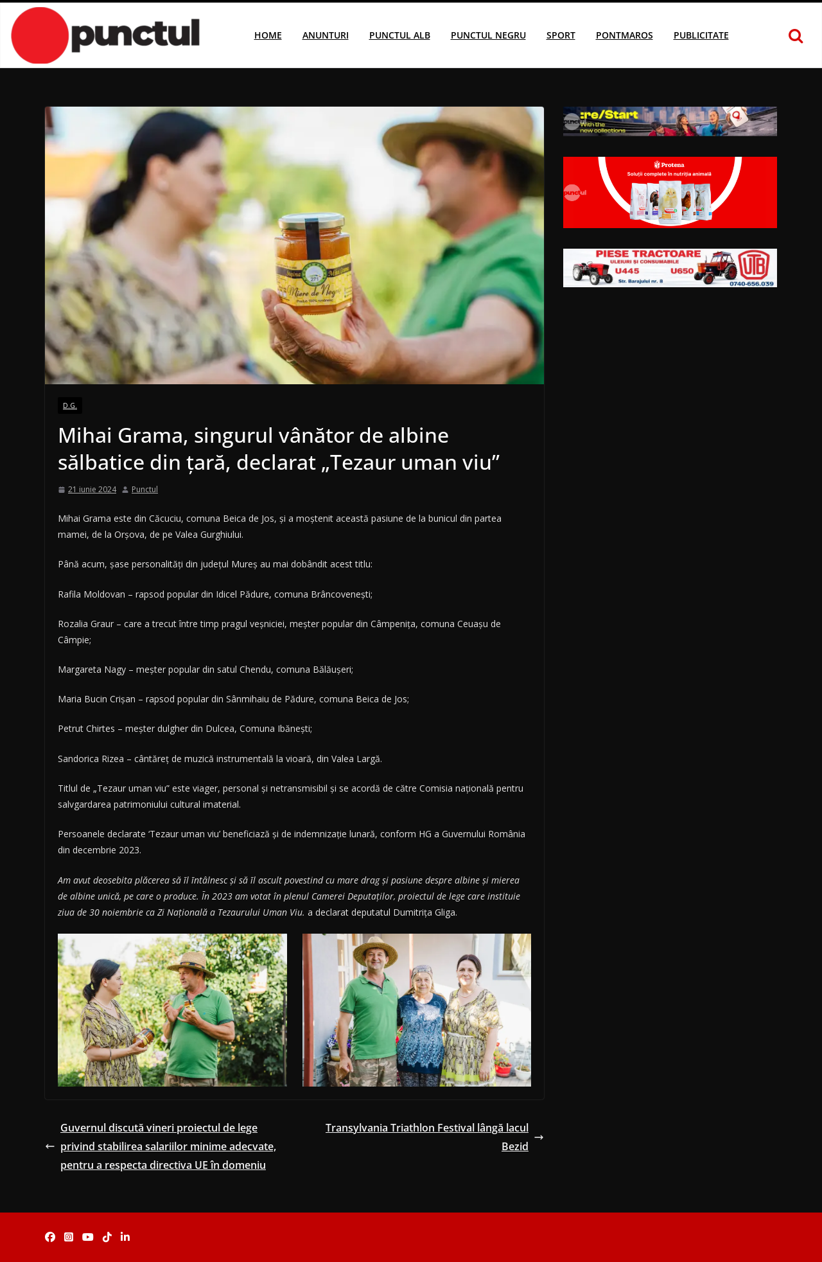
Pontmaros (624, 35)
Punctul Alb (399, 35)
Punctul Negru (488, 35)
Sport (561, 35)
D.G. (70, 405)
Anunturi (325, 35)
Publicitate (701, 35)
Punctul (145, 489)
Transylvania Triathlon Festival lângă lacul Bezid (435, 1137)
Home (268, 35)
